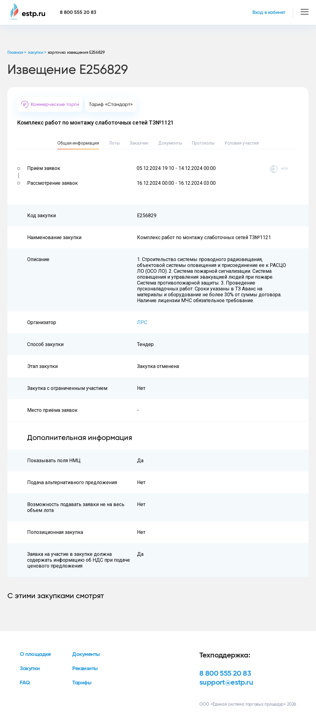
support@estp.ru (226, 682)
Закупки (30, 668)
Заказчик (139, 143)
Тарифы (81, 683)
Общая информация (78, 143)
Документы (170, 143)
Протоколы (203, 143)
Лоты (114, 143)
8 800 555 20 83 (225, 673)
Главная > (16, 52)
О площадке (35, 654)
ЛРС (142, 322)
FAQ (25, 683)
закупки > (37, 52)
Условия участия (241, 143)
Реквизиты (85, 668)
